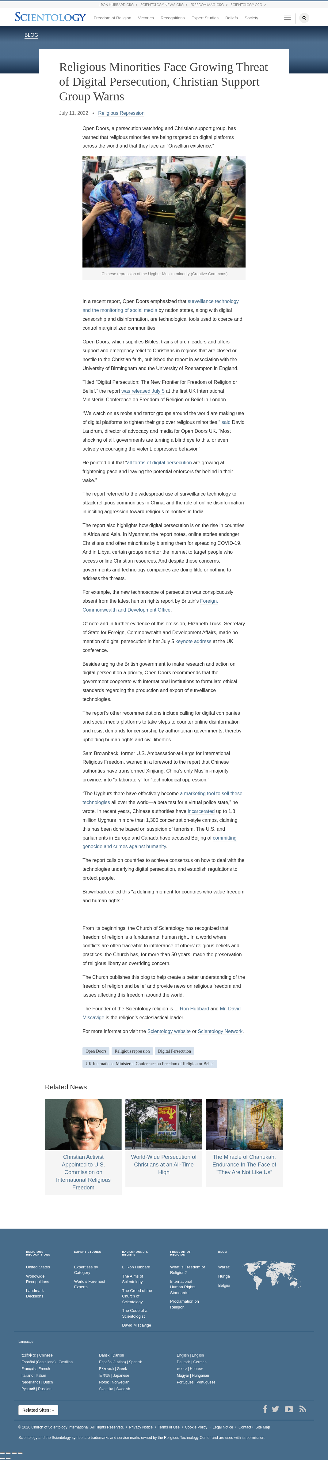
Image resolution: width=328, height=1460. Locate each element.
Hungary (224, 1276)
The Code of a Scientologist (134, 1313)
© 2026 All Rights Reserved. (71, 1427)
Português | (196, 1382)
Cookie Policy (196, 1427)
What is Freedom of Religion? (187, 1270)
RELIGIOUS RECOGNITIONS (38, 1253)
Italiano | (33, 1375)
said (226, 422)
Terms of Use (169, 1427)
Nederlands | (37, 1382)
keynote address (193, 641)
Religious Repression (121, 113)
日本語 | (114, 1375)
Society (251, 18)
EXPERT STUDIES (87, 1252)
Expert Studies (205, 18)
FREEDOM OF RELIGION (180, 1253)
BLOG (31, 35)
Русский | (36, 1389)
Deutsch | (192, 1362)
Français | (35, 1369)
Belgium (224, 1285)
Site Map (263, 1427)
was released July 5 (143, 391)
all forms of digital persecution (159, 462)
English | (190, 1355)
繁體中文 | (37, 1355)
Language (25, 1341)
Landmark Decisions (35, 1293)
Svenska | (114, 1389)
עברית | (190, 1369)
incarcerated (201, 811)
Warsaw (224, 1267)
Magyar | (193, 1375)
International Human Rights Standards (182, 1287)
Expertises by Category (86, 1270)
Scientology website (169, 1031)
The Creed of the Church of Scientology (137, 1296)
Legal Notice (223, 1427)
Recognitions (173, 18)
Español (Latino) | (120, 1362)
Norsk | (114, 1382)
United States (38, 1267)
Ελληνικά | (113, 1369)
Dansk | (111, 1355)
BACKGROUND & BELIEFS (135, 1253)
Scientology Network (220, 1031)
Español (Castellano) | (47, 1362)
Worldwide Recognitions (37, 1279)
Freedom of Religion (112, 18)
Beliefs (231, 18)
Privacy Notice (141, 1427)
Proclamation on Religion (184, 1304)
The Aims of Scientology (132, 1279)
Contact (244, 1427)
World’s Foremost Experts (89, 1284)
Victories (146, 18)
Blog (222, 1252)
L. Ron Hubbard (191, 1008)
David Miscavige (136, 1325)
